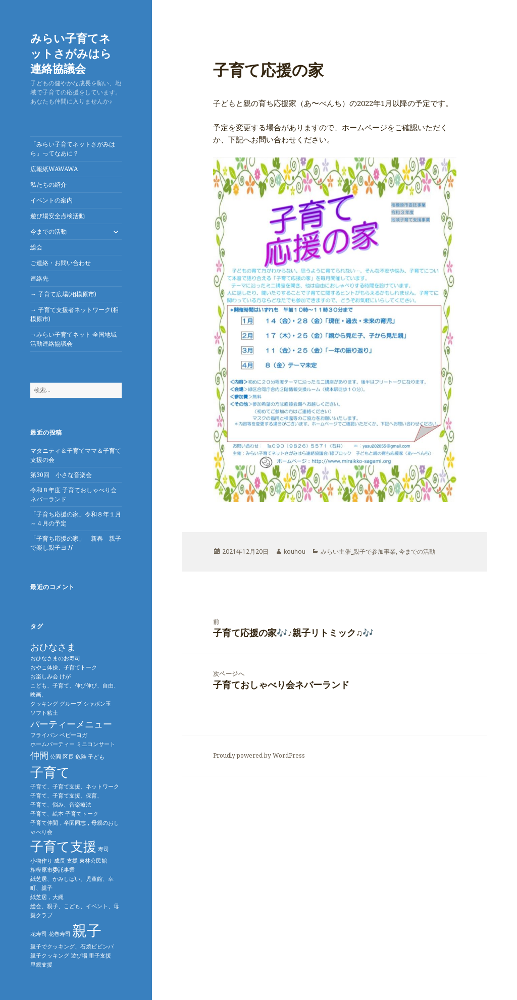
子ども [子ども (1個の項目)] (96, 756)
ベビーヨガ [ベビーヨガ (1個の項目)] (73, 735)
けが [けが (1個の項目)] (65, 676)
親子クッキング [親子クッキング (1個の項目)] (49, 955)
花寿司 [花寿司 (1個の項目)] (38, 933)
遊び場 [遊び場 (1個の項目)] (79, 955)
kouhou (294, 551)
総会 (36, 247)
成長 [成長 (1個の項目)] (59, 860)
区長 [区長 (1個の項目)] (68, 756)
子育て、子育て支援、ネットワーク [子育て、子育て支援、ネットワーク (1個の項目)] (74, 786)
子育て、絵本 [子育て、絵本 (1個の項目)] (47, 813)
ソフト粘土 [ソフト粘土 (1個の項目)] (44, 712)
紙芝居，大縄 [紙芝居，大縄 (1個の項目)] (47, 897)
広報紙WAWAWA (54, 169)
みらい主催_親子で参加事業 (358, 551)
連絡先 (39, 278)
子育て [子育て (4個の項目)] (50, 772)
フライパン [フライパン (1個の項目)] (44, 735)
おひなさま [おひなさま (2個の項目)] (53, 647)
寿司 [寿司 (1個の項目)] (103, 849)
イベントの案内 (51, 200)
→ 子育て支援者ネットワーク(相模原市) (74, 314)
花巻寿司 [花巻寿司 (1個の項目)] (59, 933)
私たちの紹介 (48, 184)
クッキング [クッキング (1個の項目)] (44, 703)
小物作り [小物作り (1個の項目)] (41, 860)
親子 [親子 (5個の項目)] (86, 930)
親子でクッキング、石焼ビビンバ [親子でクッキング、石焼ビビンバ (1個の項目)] (72, 946)
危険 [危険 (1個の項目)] (80, 756)
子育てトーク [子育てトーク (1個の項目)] (81, 813)
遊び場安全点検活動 (57, 216)
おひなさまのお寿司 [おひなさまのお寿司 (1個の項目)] (55, 658)
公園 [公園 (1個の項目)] (55, 756)
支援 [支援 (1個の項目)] (72, 860)
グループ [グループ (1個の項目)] (71, 703)
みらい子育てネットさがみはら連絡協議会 (71, 53)
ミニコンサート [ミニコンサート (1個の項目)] (95, 744)
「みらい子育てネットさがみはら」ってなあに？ (72, 148)
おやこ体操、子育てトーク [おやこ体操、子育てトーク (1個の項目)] (63, 667)
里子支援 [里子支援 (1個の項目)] (100, 955)
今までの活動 (48, 231)
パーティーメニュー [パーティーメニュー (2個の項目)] (71, 724)
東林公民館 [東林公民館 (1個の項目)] (93, 860)
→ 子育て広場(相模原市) (63, 294)
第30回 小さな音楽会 (61, 474)
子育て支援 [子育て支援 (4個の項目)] (63, 846)
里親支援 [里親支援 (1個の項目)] (41, 964)
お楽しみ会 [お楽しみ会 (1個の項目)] (44, 676)
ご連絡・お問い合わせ (60, 262)
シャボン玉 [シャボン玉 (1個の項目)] (97, 703)
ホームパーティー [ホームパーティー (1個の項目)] (52, 744)
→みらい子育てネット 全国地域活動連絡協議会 (73, 339)
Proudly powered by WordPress (259, 755)
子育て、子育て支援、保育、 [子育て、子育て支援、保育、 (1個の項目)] (66, 795)
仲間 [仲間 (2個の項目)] (39, 755)
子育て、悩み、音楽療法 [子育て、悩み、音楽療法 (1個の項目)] (60, 804)
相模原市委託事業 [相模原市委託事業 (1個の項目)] (52, 869)
